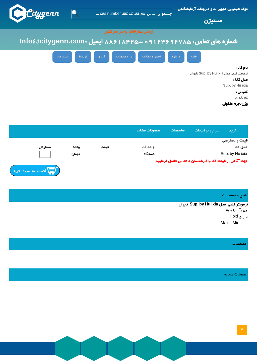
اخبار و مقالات (151, 56)
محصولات (122, 56)
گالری (101, 56)
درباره (176, 56)
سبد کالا (62, 56)
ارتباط (83, 56)
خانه (194, 56)
